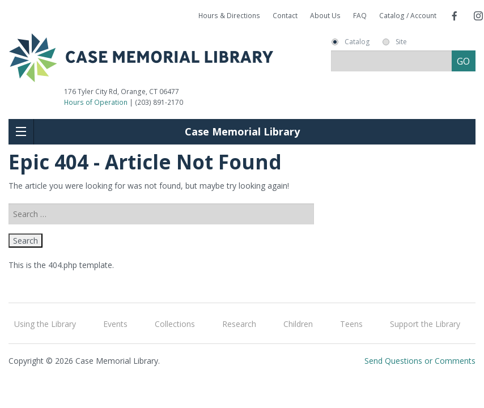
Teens (351, 323)
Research (239, 323)
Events (115, 323)
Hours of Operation (96, 102)
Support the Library (425, 323)
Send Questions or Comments (419, 360)
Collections (175, 323)
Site (401, 42)
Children (298, 323)
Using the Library (45, 323)
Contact (285, 15)
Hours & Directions (229, 15)
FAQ (360, 15)
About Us (325, 15)
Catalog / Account (407, 15)
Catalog (357, 42)
